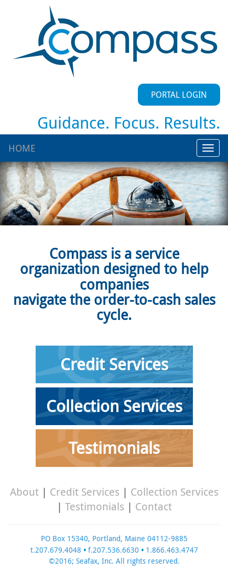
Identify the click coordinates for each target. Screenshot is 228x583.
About (24, 492)
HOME (22, 148)
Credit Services (114, 364)
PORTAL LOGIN (179, 94)
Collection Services (114, 406)
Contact (153, 506)
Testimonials (114, 448)
